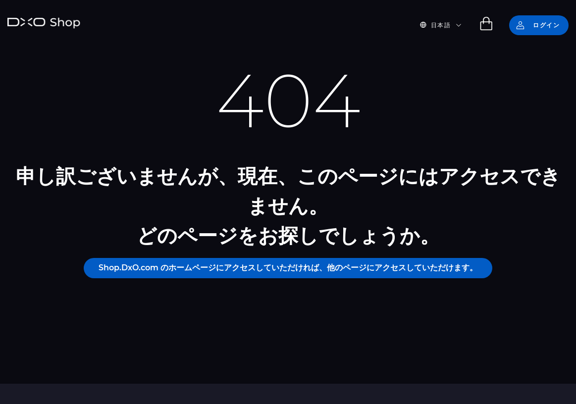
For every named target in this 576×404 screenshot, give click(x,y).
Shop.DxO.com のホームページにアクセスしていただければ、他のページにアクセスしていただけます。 (288, 267)
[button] (446, 25)
